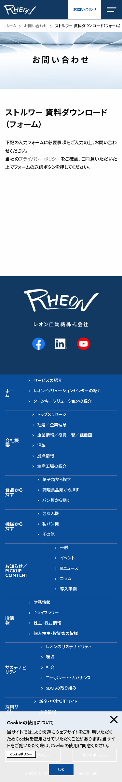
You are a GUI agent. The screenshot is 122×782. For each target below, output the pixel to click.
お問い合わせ (84, 10)
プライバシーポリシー (40, 159)
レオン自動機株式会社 (61, 324)
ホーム (10, 26)
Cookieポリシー (21, 754)
